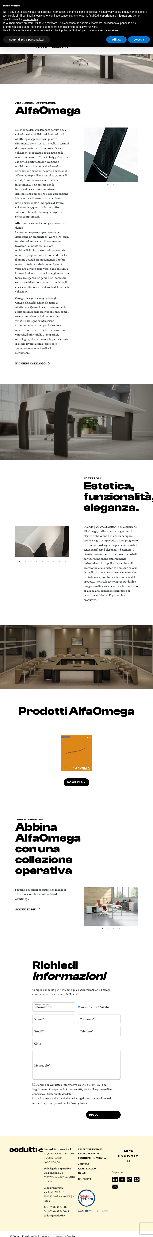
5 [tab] (42, 561)
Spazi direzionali (90, 1149)
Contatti (84, 1178)
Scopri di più (25, 909)
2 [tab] (114, 185)
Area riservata (128, 1155)
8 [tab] (59, 561)
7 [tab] (54, 561)
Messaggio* (42, 1065)
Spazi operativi (88, 1153)
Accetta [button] (139, 39)
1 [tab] (108, 185)
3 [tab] (31, 561)
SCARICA (76, 782)
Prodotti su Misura (92, 1157)
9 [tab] (65, 561)
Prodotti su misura (52, 47)
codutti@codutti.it (54, 1215)
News (82, 1172)
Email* (39, 1031)
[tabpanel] (111, 155)
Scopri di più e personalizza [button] (26, 39)
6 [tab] (48, 561)
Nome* (39, 1019)
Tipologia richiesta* (41, 1004)
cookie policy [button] (30, 19)
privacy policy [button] (113, 11)
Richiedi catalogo (30, 363)
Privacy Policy (79, 1103)
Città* (38, 1043)
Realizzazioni (88, 1168)
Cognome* (87, 1019)
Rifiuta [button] (116, 39)
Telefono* (86, 1031)
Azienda (83, 1164)
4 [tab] (37, 561)
